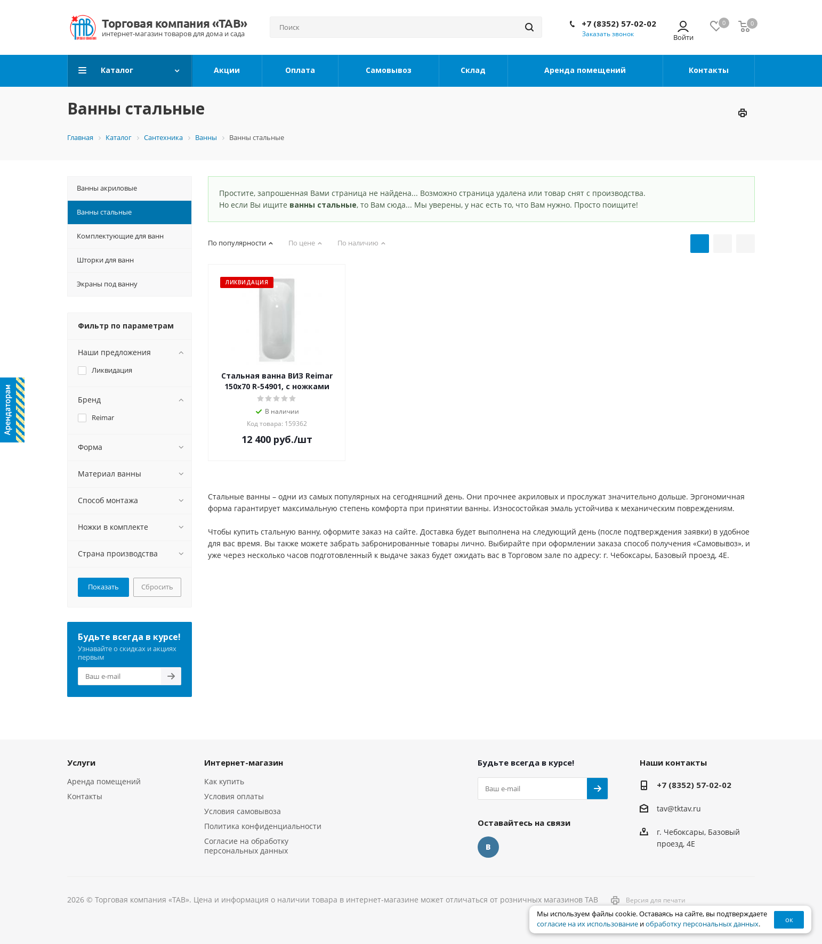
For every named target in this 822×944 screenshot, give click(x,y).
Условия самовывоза (242, 811)
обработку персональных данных (702, 924)
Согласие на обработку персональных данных (246, 846)
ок (789, 919)
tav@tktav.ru (679, 808)
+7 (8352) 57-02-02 (619, 23)
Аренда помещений (104, 781)
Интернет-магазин (243, 762)
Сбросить (157, 587)
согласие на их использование (587, 924)
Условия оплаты (234, 796)
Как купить (224, 781)
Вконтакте (488, 847)
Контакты (84, 796)
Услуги (81, 762)
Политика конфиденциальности (262, 826)
